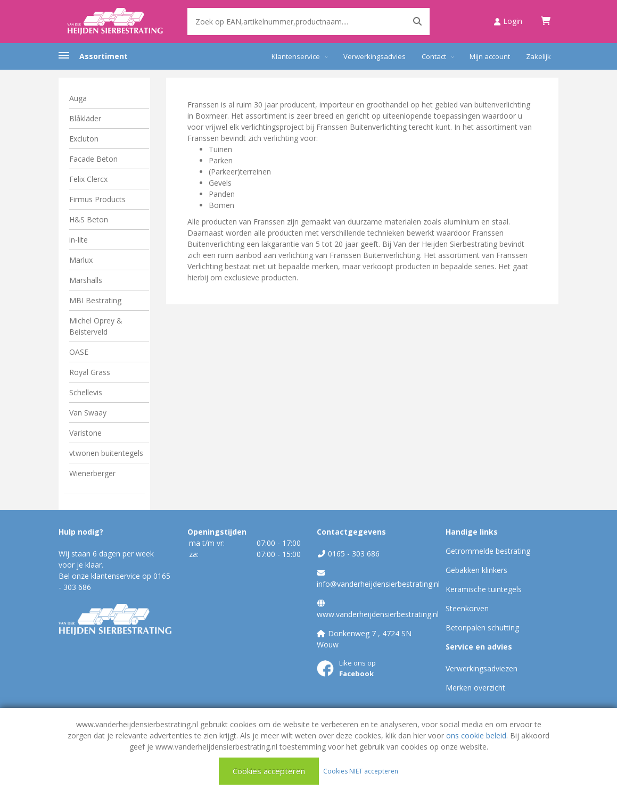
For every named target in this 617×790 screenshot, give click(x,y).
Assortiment (103, 56)
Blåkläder (85, 118)
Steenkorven (467, 608)
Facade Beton (93, 159)
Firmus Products (97, 199)
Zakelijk (538, 56)
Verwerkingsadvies (374, 56)
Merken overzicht (475, 688)
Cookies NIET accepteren (360, 770)
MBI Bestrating (95, 300)
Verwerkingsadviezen (481, 668)
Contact (434, 56)
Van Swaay (87, 413)
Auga (78, 98)
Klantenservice (296, 56)
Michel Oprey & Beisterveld (95, 326)
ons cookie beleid (476, 735)
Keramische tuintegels (484, 589)
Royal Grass (89, 372)
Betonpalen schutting (482, 627)
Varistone (85, 433)
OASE (78, 352)
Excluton (83, 139)
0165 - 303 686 (354, 553)
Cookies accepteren (269, 771)
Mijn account (490, 56)
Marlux (81, 260)
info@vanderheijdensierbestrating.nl (378, 584)
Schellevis (85, 392)
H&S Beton (88, 219)
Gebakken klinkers (476, 570)
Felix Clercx (88, 179)
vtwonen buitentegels (106, 453)
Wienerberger (92, 473)
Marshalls (85, 280)
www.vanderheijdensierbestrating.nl (378, 614)
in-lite (78, 240)
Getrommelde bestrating (488, 551)
